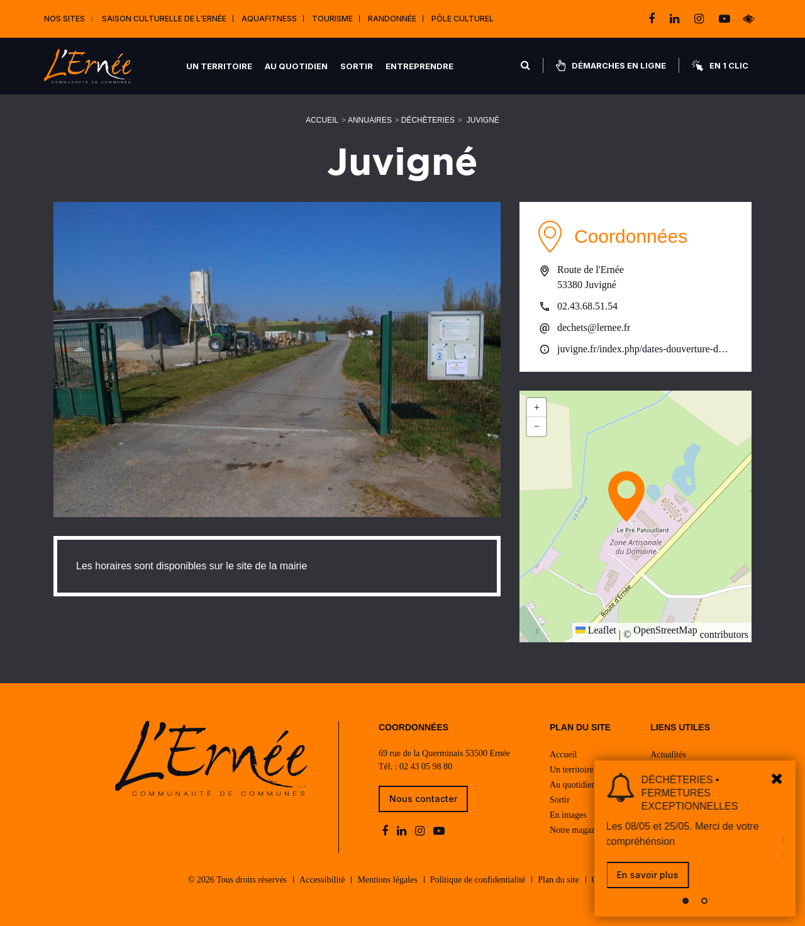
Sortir (356, 66)
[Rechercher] (525, 65)
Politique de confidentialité (478, 879)
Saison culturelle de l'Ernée (164, 18)
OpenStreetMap (665, 630)
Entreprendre (419, 66)
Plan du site (558, 879)
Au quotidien (296, 66)
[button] (626, 496)
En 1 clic (720, 65)
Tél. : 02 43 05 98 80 (415, 766)
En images (568, 815)
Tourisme (332, 18)
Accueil (322, 120)
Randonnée (392, 18)
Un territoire (219, 66)
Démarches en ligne (611, 65)
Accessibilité (322, 879)
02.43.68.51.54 (587, 306)
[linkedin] (676, 19)
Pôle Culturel (462, 18)
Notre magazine (578, 830)
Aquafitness (269, 18)
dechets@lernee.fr (593, 327)
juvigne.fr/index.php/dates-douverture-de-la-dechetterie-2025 (645, 348)
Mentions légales (387, 879)
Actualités (668, 754)
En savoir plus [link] (648, 874)
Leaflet (595, 630)
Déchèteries (428, 120)
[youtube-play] (724, 19)
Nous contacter (423, 798)
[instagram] (700, 19)
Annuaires (370, 120)
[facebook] (652, 19)
